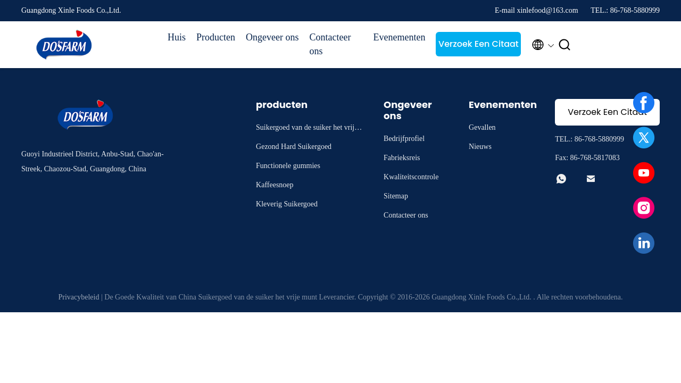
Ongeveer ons (272, 37)
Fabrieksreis (402, 158)
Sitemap (396, 196)
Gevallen (482, 127)
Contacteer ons (330, 44)
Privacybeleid (78, 297)
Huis (177, 37)
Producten (215, 37)
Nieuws (480, 147)
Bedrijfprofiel (404, 139)
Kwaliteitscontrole (411, 177)
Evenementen (399, 37)
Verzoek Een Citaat (478, 44)
